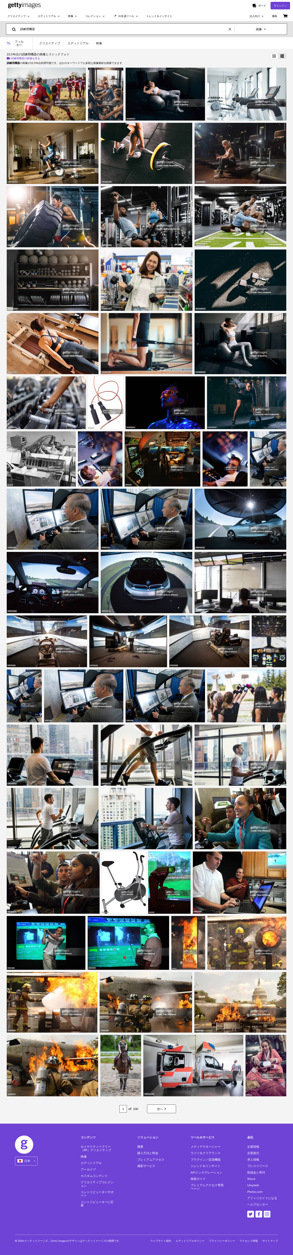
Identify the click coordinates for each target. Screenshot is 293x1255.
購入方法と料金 (147, 1153)
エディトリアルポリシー (190, 1240)
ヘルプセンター (257, 1204)
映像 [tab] (99, 43)
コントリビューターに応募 (97, 1203)
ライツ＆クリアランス (205, 1153)
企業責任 (253, 1153)
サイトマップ (270, 1240)
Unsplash (253, 1185)
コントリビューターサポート (97, 1193)
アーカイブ (88, 1169)
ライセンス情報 (249, 1240)
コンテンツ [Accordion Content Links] (88, 1137)
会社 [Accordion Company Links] (250, 1137)
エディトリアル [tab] (78, 43)
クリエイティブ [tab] (49, 43)
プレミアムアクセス (150, 1159)
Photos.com (255, 1191)
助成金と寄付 (256, 1172)
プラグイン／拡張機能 (205, 1159)
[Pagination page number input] (123, 1109)
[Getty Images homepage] (24, 5)
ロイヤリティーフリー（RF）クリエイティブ (96, 1148)
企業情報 (253, 1146)
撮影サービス (146, 1166)
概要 (140, 1146)
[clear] (232, 29)
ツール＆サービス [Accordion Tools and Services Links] (203, 1137)
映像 (84, 1156)
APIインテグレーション (206, 1172)
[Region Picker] (26, 1161)
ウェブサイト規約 (160, 1240)
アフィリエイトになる (262, 1198)
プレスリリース (257, 1166)
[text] (124, 29)
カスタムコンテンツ (94, 1175)
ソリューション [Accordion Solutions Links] (147, 1137)
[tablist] (70, 43)
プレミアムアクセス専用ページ (207, 1186)
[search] (15, 29)
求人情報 (253, 1159)
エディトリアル (91, 1163)
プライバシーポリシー (222, 1240)
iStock (251, 1178)
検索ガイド (198, 1178)
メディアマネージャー (205, 1146)
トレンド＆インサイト (205, 1166)
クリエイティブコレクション (97, 1183)
